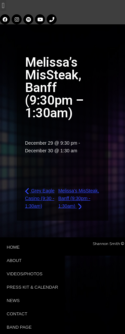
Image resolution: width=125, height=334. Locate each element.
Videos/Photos (24, 273)
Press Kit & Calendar (32, 287)
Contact (17, 313)
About (14, 260)
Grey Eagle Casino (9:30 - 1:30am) (39, 198)
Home (13, 247)
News (13, 300)
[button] (3, 5)
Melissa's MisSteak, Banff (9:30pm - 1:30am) (78, 198)
